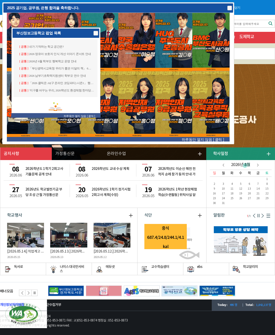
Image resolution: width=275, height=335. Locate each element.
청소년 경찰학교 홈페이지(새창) (217, 291)
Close (229, 8)
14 (257, 188)
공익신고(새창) (180, 291)
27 (249, 198)
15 (266, 188)
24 (223, 198)
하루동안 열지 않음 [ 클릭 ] (203, 140)
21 (257, 193)
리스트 (34, 293)
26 (240, 198)
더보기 (268, 154)
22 (266, 193)
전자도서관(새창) (66, 291)
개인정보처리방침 (12, 305)
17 (223, 193)
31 (223, 203)
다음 (258, 164)
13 (249, 188)
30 (214, 203)
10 (223, 188)
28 (257, 198)
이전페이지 (254, 216)
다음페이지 (262, 216)
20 (249, 193)
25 (232, 198)
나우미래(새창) (104, 291)
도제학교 (246, 36)
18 (232, 193)
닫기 (237, 7)
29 (266, 198)
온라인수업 (116, 153)
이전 (223, 164)
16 (214, 193)
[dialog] (118, 73)
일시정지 (258, 216)
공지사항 (11, 153)
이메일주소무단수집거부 (44, 305)
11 (232, 188)
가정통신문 (65, 153)
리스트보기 (268, 216)
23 (214, 198)
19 (240, 193)
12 (240, 188)
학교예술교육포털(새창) (142, 291)
